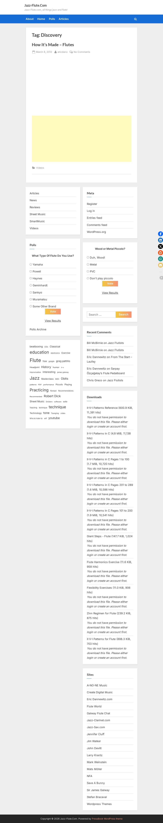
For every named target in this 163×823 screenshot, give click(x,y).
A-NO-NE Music (97, 685)
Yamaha (38, 264)
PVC (92, 271)
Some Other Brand (44, 306)
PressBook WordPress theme (107, 818)
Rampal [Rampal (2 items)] (53, 391)
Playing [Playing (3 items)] (68, 384)
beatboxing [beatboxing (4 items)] (36, 346)
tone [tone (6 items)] (46, 413)
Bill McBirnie (95, 343)
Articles (64, 19)
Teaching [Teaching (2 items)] (33, 408)
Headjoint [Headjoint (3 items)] (34, 367)
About (30, 19)
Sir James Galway (98, 790)
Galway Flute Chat (98, 713)
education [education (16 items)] (39, 352)
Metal (93, 264)
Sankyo (37, 292)
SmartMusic (37, 221)
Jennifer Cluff (95, 734)
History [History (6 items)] (46, 367)
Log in (91, 210)
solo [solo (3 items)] (65, 401)
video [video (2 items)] (63, 413)
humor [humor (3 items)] (56, 367)
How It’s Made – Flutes (53, 44)
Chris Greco (94, 380)
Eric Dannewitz (96, 357)
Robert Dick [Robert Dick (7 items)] (52, 396)
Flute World (94, 706)
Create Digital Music (100, 692)
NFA (89, 776)
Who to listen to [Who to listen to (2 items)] (36, 419)
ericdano (63, 51)
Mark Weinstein (97, 762)
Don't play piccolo (101, 278)
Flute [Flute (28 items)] (35, 360)
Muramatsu (40, 299)
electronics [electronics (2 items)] (55, 353)
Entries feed (94, 217)
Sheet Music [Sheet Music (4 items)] (37, 401)
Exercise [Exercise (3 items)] (66, 353)
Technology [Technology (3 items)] (36, 413)
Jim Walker (94, 741)
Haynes (37, 278)
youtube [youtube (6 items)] (54, 418)
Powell (37, 271)
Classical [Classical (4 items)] (55, 346)
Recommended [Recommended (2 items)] (36, 397)
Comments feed (97, 225)
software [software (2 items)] (57, 402)
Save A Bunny (96, 783)
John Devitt (94, 748)
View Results (53, 321)
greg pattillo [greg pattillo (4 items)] (63, 361)
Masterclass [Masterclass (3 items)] (47, 379)
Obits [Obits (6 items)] (64, 378)
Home (41, 19)
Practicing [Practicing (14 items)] (39, 390)
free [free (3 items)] (45, 361)
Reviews (35, 207)
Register (92, 204)
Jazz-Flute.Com (35, 5)
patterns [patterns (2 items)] (33, 385)
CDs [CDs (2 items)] (46, 347)
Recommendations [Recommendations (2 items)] (65, 391)
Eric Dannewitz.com (99, 699)
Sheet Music (37, 214)
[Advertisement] (81, 139)
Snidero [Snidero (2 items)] (49, 402)
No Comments (82, 52)
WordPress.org (96, 232)
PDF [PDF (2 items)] (40, 385)
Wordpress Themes (99, 804)
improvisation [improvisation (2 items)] (35, 372)
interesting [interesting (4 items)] (49, 372)
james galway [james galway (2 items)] (63, 372)
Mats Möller (94, 769)
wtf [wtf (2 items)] (45, 419)
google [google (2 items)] (51, 361)
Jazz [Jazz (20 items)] (35, 378)
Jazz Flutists (116, 343)
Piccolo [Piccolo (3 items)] (59, 384)
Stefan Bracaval (97, 797)
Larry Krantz (94, 755)
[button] (160, 233)
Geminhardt (40, 285)
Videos (40, 167)
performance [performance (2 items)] (48, 385)
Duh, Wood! (97, 257)
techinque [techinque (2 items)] (43, 408)
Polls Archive (38, 329)
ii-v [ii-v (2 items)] (62, 368)
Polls (52, 19)
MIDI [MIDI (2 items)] (57, 379)
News (33, 200)
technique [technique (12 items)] (57, 407)
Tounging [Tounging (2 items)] (55, 413)
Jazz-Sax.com (96, 727)
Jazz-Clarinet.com (98, 720)
